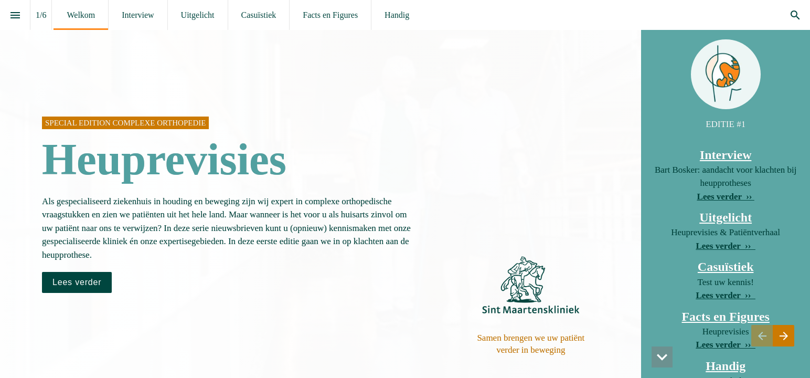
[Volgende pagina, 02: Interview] (783, 335)
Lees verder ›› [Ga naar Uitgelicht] (725, 246)
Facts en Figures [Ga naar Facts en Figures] (725, 316)
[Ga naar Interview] (77, 282)
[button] (662, 357)
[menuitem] (81, 15)
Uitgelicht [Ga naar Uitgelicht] (725, 217)
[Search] (795, 15)
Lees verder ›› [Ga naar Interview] (725, 197)
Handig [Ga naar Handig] (725, 366)
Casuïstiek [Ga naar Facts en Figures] (726, 267)
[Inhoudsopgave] (15, 15)
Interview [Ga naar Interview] (726, 155)
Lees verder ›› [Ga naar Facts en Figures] (725, 295)
